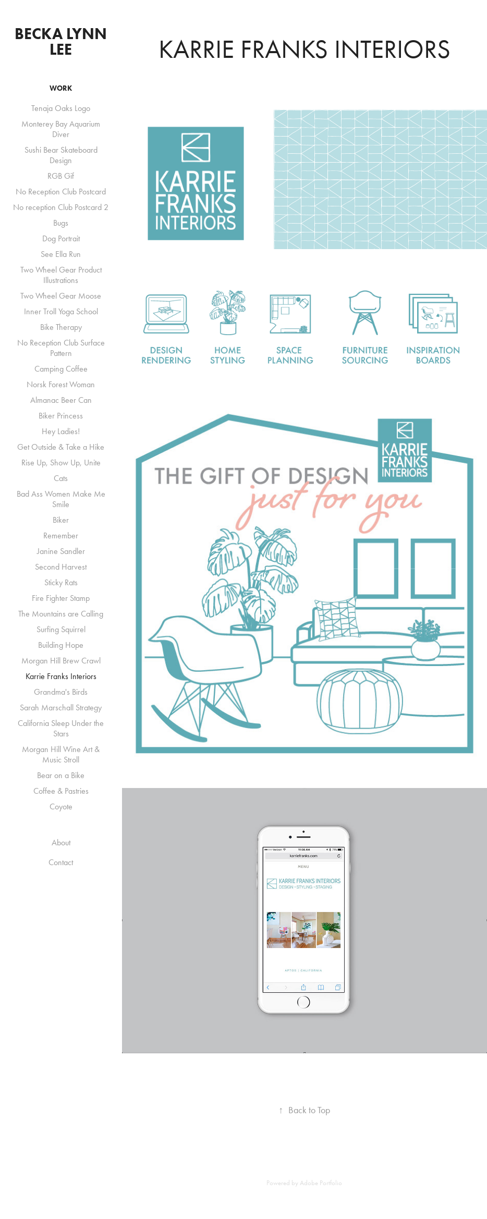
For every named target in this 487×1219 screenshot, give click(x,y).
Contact (60, 862)
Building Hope (60, 645)
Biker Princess (61, 416)
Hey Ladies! (61, 431)
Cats (61, 478)
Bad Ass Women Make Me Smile (61, 499)
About (61, 842)
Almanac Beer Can (61, 400)
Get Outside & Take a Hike (60, 447)
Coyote (61, 806)
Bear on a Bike (60, 775)
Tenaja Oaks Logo (60, 108)
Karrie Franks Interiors (61, 676)
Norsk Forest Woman (61, 384)
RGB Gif (60, 176)
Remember (60, 535)
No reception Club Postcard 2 (60, 207)
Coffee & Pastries (61, 791)
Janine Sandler (61, 551)
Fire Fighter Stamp (61, 598)
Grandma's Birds (61, 692)
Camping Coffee (61, 369)
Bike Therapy (61, 327)
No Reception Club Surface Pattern (61, 348)
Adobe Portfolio (321, 1183)
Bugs (60, 223)
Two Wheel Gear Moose (60, 296)
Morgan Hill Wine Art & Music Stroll (61, 754)
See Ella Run (61, 254)
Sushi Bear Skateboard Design (61, 155)
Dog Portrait (61, 238)
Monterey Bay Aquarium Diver (60, 129)
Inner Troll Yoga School (61, 311)
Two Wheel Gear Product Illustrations (61, 275)
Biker (61, 520)
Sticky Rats (61, 582)
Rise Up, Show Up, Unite (61, 462)
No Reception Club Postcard (61, 191)
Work (61, 88)
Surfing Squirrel (61, 629)
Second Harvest (61, 567)
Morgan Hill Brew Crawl (61, 661)
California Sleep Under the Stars (61, 728)
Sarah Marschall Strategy (61, 707)
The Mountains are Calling (60, 614)
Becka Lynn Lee (63, 41)
